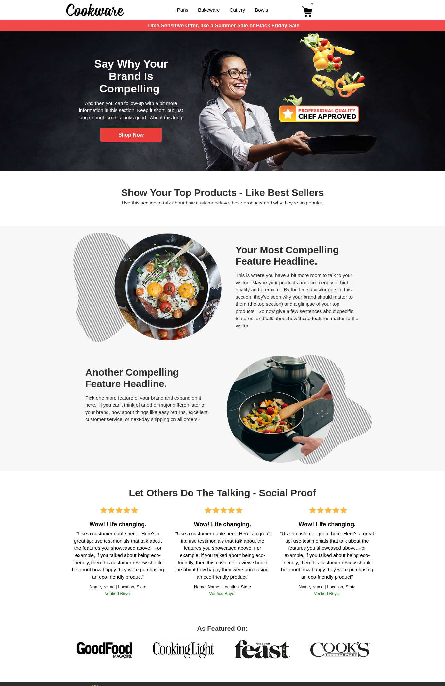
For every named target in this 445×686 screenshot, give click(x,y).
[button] (131, 135)
